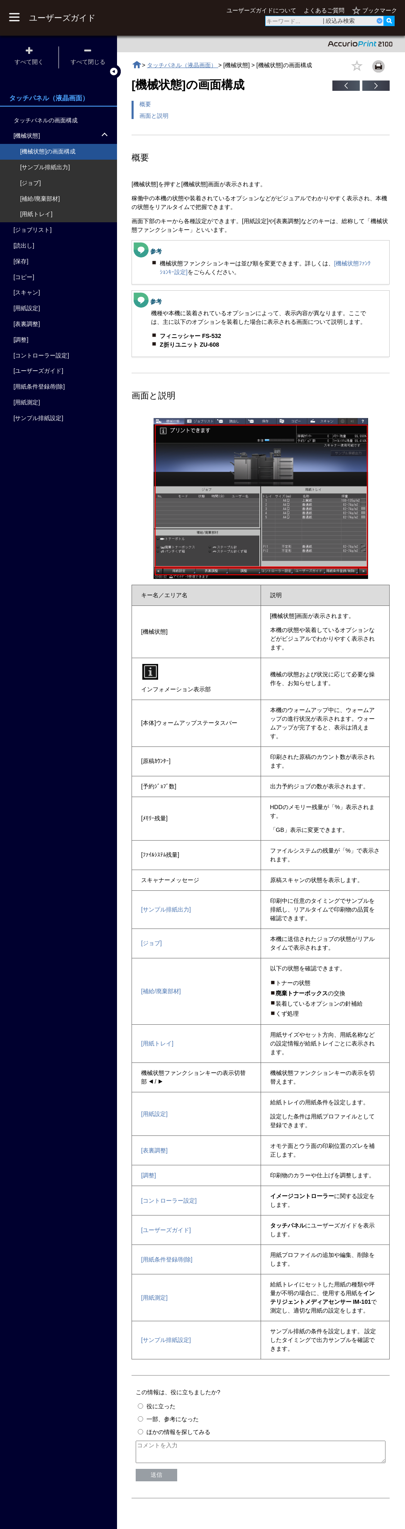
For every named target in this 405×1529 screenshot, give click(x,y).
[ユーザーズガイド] (166, 1230)
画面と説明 (153, 115)
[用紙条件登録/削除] (167, 1259)
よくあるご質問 (324, 10)
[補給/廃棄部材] (161, 991)
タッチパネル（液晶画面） (182, 65)
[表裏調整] (154, 1150)
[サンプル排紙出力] (166, 909)
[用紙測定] (154, 1297)
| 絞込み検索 (339, 20)
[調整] (148, 1175)
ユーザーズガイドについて (261, 10)
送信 (156, 1478)
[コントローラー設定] (169, 1200)
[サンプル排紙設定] (166, 1340)
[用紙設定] (154, 1114)
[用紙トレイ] (157, 1043)
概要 (145, 104)
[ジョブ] (151, 943)
